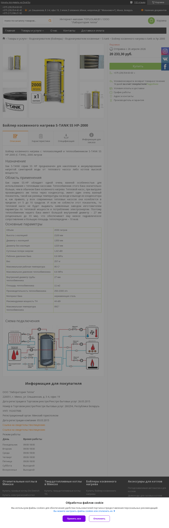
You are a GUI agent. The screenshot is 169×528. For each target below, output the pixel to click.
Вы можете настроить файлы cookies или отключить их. (83, 511)
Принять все (74, 518)
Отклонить (99, 518)
